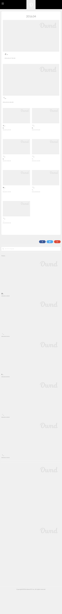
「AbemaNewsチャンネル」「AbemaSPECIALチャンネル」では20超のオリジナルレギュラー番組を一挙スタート (16, 203)
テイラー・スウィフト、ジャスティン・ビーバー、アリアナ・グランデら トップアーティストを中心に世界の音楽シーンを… (45, 172)
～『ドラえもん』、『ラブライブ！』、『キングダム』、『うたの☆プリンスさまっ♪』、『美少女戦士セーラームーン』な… (16, 234)
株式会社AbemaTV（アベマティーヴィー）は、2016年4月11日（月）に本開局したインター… (31, 109)
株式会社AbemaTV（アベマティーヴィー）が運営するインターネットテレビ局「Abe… (31, 60)
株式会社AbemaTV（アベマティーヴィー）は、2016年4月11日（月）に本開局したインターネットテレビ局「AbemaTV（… (45, 141)
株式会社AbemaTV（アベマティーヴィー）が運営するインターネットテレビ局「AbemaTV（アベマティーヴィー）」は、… (16, 141)
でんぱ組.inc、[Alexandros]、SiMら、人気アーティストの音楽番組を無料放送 (45, 203)
